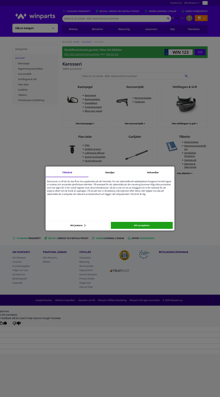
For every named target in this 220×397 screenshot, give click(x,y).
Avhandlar (153, 172)
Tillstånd (67, 172)
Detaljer (110, 172)
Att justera (78, 225)
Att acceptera (142, 225)
